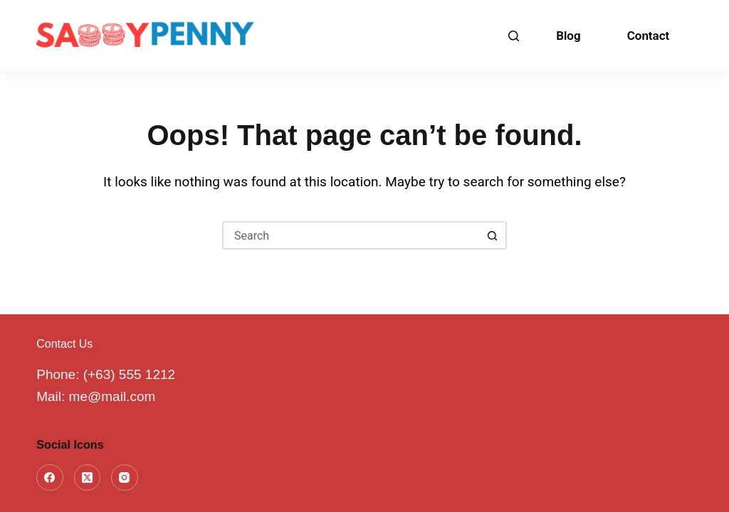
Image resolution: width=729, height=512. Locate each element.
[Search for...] (350, 235)
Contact (648, 35)
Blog (568, 35)
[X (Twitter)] (87, 477)
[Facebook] (49, 477)
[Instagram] (124, 477)
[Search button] (492, 235)
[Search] (513, 36)
